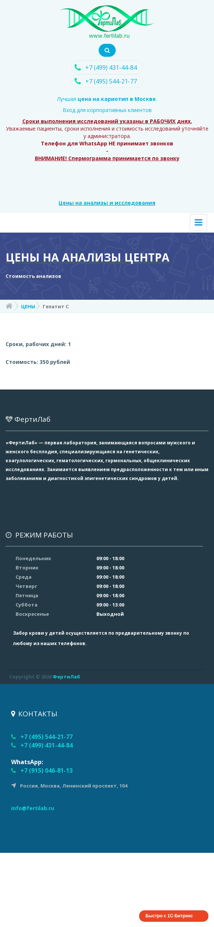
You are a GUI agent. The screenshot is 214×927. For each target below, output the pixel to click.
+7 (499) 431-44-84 (111, 67)
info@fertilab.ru (32, 808)
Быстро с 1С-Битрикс (169, 915)
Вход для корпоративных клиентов (107, 110)
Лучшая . (107, 98)
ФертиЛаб (66, 676)
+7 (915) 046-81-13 (46, 770)
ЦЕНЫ (28, 306)
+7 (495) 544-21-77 (111, 81)
